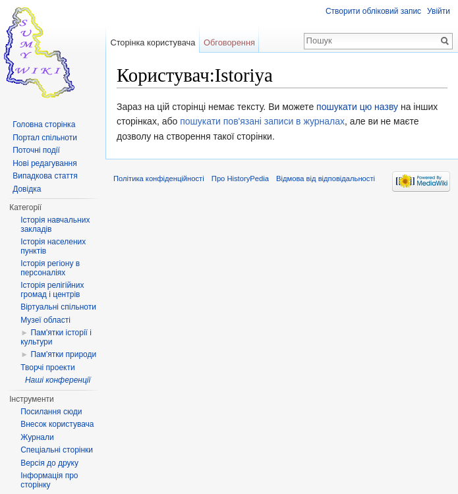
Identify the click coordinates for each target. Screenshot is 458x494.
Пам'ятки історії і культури (56, 337)
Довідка (27, 189)
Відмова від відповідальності (325, 178)
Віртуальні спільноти (58, 307)
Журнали (37, 437)
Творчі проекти (47, 367)
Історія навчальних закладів (55, 224)
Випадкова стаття (45, 175)
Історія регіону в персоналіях (50, 268)
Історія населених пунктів (53, 246)
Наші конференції (57, 380)
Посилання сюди (51, 411)
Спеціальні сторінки (56, 449)
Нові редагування (45, 163)
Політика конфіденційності (158, 178)
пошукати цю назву (357, 106)
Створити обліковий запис (373, 11)
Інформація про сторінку (49, 480)
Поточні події (36, 150)
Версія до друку (49, 463)
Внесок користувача (57, 424)
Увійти (438, 11)
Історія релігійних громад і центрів (52, 290)
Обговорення (229, 42)
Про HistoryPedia (240, 178)
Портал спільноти (45, 137)
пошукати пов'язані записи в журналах (262, 121)
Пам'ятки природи (63, 354)
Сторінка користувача (152, 42)
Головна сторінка (44, 124)
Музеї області (45, 320)
